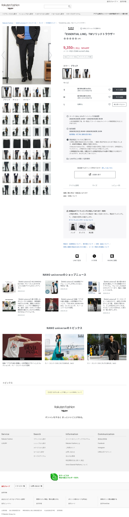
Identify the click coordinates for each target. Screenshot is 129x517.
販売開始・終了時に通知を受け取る (80, 134)
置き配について (88, 244)
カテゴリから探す (40, 448)
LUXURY (4, 443)
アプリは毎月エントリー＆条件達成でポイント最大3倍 (110, 14)
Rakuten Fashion (21, 6)
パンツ (41, 23)
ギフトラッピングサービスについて (81, 220)
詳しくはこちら (107, 168)
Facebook (101, 443)
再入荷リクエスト (119, 104)
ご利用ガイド (70, 448)
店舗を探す (96, 174)
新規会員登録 (102, 439)
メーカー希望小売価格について (99, 247)
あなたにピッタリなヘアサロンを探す (13, 499)
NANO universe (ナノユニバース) (26, 23)
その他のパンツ (50, 23)
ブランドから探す (40, 439)
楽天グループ (111, 1)
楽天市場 (123, 1)
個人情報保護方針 (14, 510)
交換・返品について (102, 244)
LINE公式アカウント (105, 452)
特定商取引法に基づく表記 (75, 460)
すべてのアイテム (40, 456)
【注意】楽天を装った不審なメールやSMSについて (64, 392)
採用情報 (59, 510)
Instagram (101, 448)
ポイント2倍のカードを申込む (77, 499)
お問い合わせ (70, 452)
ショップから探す (40, 443)
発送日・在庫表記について (72, 244)
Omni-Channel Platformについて (77, 465)
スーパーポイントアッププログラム (78, 439)
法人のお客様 (70, 456)
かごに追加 (119, 90)
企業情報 (4, 510)
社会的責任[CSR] (49, 510)
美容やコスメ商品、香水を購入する (47, 499)
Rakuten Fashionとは (73, 443)
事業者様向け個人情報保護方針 (32, 510)
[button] (3, 55)
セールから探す (39, 452)
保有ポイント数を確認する (108, 499)
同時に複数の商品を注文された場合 (74, 247)
